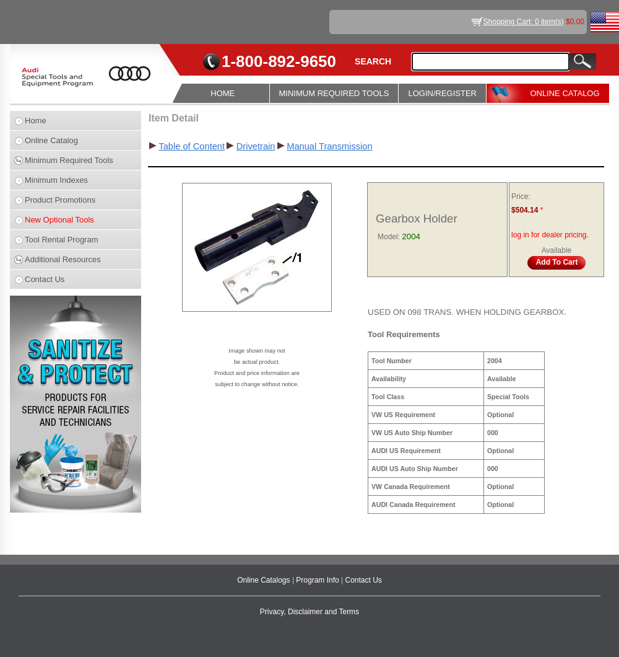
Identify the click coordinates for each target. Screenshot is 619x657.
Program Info (318, 580)
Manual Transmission (329, 146)
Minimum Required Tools (69, 160)
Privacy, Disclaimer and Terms (309, 611)
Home (35, 120)
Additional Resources (63, 259)
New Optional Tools (59, 219)
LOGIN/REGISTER (442, 93)
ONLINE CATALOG (564, 93)
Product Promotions (60, 200)
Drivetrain (255, 146)
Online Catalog (51, 140)
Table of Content (191, 146)
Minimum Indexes (56, 180)
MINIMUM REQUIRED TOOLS (334, 93)
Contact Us (44, 279)
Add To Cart (557, 262)
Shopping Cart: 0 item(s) (523, 21)
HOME (222, 93)
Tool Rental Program (61, 239)
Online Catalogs (264, 580)
